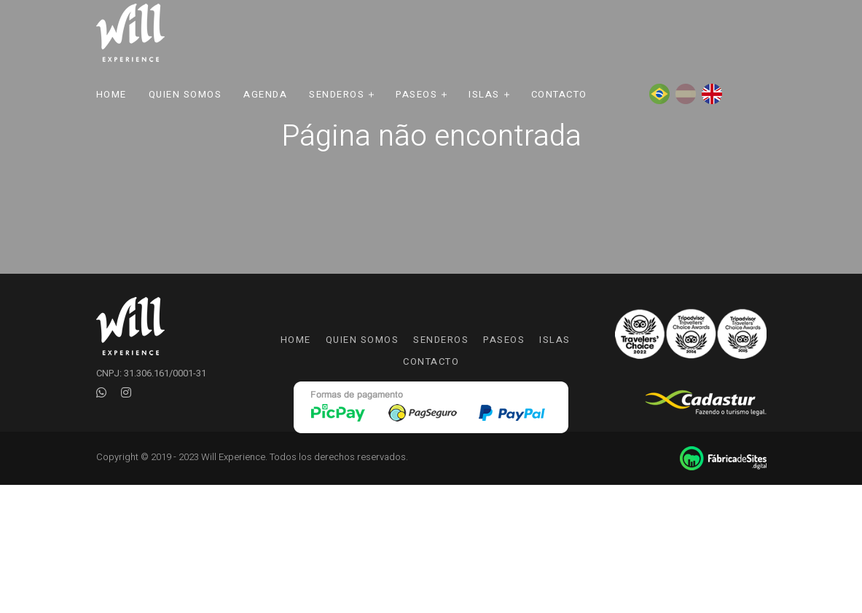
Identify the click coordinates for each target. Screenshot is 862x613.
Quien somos (362, 340)
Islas (484, 94)
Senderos (336, 94)
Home (111, 94)
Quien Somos (185, 94)
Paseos (416, 94)
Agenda (265, 94)
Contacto (559, 94)
